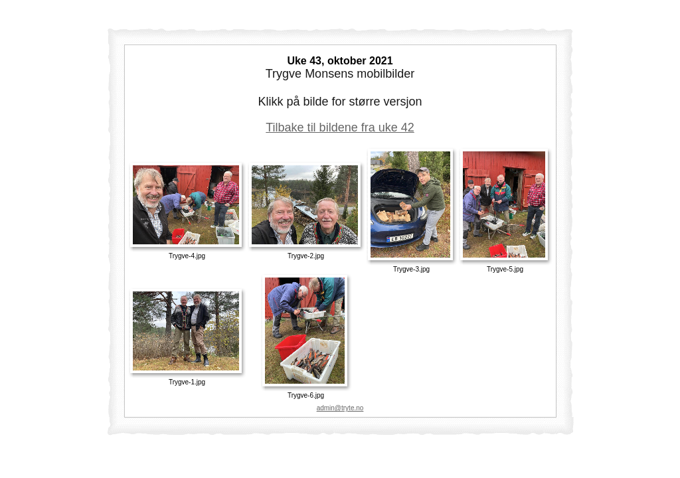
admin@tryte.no (340, 408)
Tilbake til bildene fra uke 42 (340, 127)
